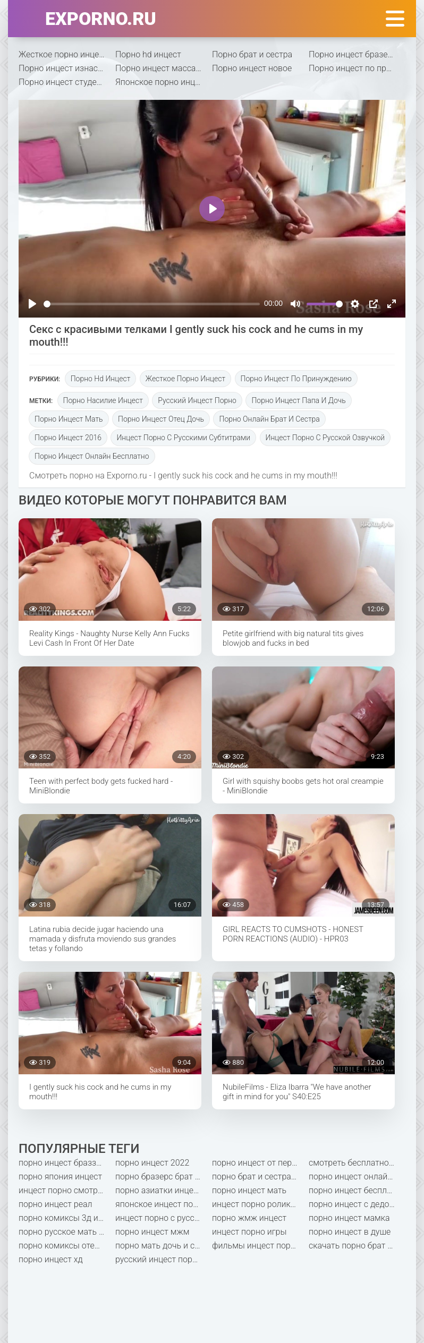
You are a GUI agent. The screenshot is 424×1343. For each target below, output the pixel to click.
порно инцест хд (51, 1259)
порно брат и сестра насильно (260, 1176)
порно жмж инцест (249, 1218)
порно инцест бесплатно (357, 1190)
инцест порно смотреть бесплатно (67, 1190)
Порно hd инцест (148, 54)
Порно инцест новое (252, 68)
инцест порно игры (249, 1232)
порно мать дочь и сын (160, 1246)
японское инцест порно (161, 1204)
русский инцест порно (197, 400)
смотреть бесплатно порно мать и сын (357, 1163)
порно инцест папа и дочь (298, 400)
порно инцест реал (55, 1204)
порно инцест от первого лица (260, 1163)
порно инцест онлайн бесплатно (92, 456)
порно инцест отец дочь (161, 419)
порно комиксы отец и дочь (67, 1246)
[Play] (32, 303)
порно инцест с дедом (352, 1204)
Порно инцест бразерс (353, 54)
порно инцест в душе (350, 1232)
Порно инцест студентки (67, 82)
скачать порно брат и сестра (357, 1246)
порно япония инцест (60, 1176)
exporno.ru (100, 18)
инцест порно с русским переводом (163, 1218)
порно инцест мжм (152, 1232)
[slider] (152, 304)
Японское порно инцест (161, 82)
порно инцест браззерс (64, 1163)
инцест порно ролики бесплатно (260, 1204)
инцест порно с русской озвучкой (325, 437)
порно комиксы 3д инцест (67, 1218)
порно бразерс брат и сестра (163, 1176)
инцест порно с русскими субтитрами (183, 437)
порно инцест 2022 (152, 1163)
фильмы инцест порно (256, 1246)
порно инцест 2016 (68, 437)
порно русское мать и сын (67, 1232)
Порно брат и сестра (252, 54)
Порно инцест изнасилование (67, 68)
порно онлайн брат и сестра (269, 419)
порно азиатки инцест (158, 1190)
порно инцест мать (69, 419)
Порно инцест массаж (158, 68)
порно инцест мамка (349, 1218)
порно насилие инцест (103, 400)
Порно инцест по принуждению (357, 68)
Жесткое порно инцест (63, 54)
